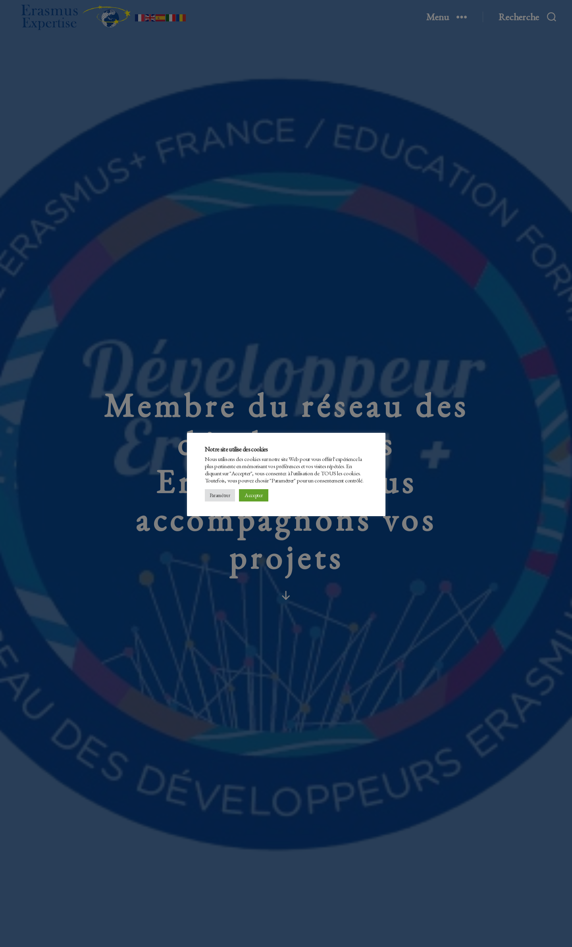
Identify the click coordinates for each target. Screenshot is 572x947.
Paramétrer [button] (220, 495)
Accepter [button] (254, 495)
